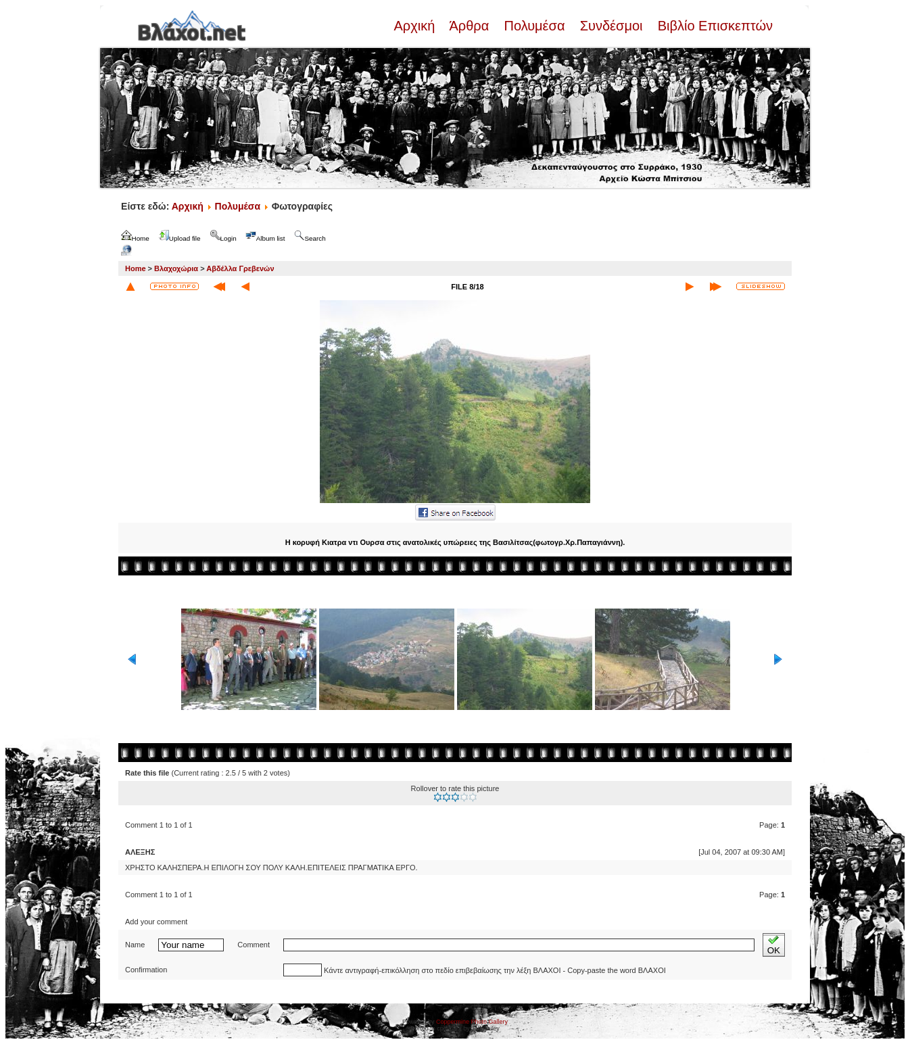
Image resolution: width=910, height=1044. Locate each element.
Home (135, 268)
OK (773, 944)
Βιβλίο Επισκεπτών (713, 25)
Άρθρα (469, 25)
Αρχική (415, 25)
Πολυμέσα (534, 25)
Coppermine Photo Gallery (472, 1021)
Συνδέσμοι (611, 25)
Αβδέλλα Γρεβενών (240, 268)
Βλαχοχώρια (176, 268)
